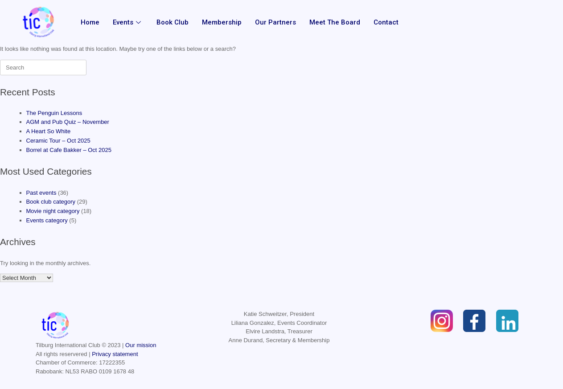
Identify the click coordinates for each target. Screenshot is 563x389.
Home (90, 22)
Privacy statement (115, 354)
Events (128, 22)
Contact (386, 22)
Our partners (275, 22)
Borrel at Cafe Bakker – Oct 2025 (68, 150)
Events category (47, 220)
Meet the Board (334, 22)
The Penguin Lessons (54, 113)
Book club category (51, 201)
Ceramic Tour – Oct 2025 (58, 140)
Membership (222, 22)
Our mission (140, 345)
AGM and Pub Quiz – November (67, 122)
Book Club (172, 22)
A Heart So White (48, 131)
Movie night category (53, 211)
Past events (41, 192)
